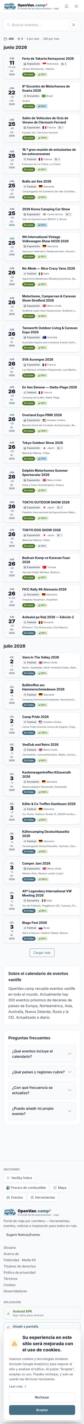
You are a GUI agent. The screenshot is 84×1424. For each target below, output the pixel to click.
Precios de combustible (26, 1187)
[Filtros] (74, 24)
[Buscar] (39, 24)
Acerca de (11, 1254)
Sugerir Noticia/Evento (23, 1235)
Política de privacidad (19, 1272)
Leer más (18, 1386)
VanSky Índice (19, 1178)
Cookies (10, 1285)
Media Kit (29, 1260)
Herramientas (42, 1197)
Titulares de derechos (20, 1266)
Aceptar (42, 1410)
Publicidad (11, 1260)
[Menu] (76, 6)
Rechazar (42, 1397)
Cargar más (41, 953)
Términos (10, 1279)
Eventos (14, 1197)
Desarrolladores (15, 1291)
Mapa (59, 1187)
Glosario (10, 1247)
